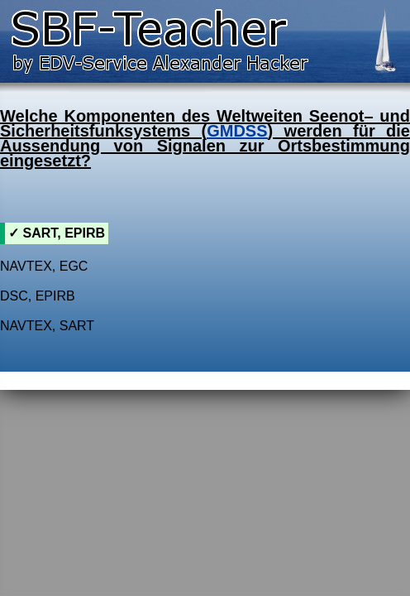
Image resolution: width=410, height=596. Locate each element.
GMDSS (237, 131)
